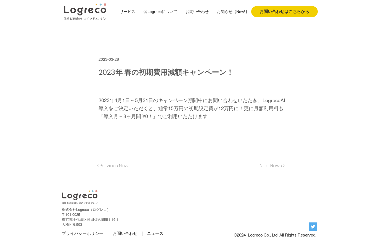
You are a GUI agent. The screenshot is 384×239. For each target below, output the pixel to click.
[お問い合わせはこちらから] (284, 11)
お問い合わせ (125, 233)
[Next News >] (271, 165)
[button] (127, 11)
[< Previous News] (115, 165)
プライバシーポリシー (82, 233)
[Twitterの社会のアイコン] (313, 226)
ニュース (155, 233)
